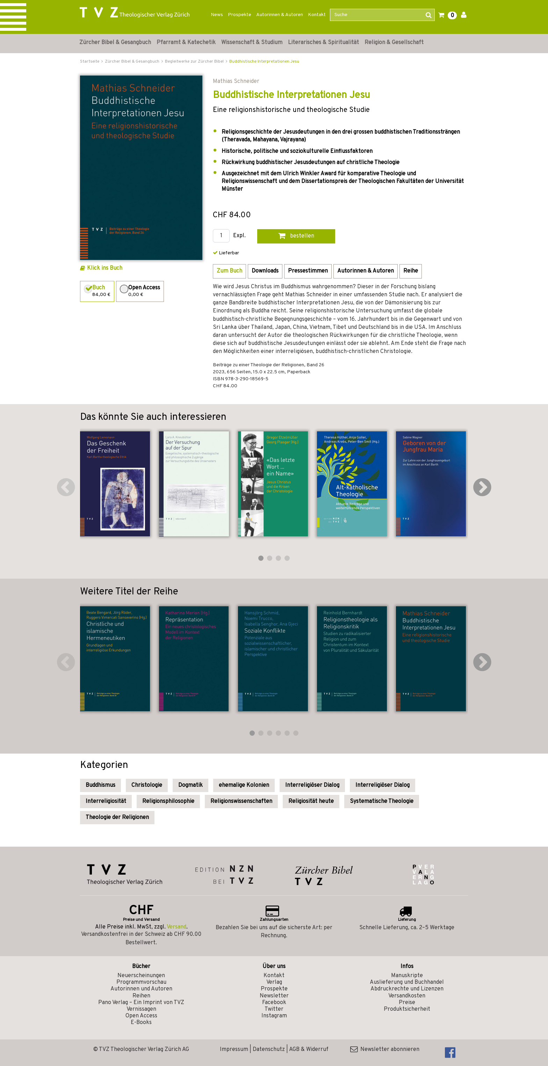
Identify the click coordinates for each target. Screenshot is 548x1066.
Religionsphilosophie (168, 801)
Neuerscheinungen (141, 975)
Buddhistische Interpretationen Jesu (264, 61)
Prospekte (239, 15)
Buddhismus (100, 785)
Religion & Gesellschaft (394, 42)
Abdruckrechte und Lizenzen (407, 989)
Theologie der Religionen (117, 817)
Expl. (239, 236)
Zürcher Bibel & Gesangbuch (115, 42)
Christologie (146, 785)
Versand (176, 927)
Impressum (234, 1049)
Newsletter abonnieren (384, 1049)
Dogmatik (190, 785)
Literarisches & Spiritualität (323, 42)
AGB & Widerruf (309, 1049)
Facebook (274, 1002)
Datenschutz (269, 1049)
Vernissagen (141, 1009)
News (217, 15)
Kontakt (317, 15)
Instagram (274, 1015)
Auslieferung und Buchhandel (407, 982)
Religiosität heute (311, 801)
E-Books (141, 1022)
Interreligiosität (106, 801)
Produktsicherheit (407, 1009)
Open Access (141, 1015)
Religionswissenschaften (241, 801)
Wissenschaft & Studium (251, 42)
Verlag (274, 982)
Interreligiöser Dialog (312, 785)
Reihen (141, 996)
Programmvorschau (141, 982)
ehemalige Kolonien (244, 785)
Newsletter (274, 996)
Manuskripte (407, 975)
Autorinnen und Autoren (141, 989)
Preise (407, 1002)
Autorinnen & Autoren (279, 15)
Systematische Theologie (381, 801)
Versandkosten (406, 996)
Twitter (274, 1009)
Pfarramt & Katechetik (186, 42)
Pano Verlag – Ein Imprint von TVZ (141, 1002)
